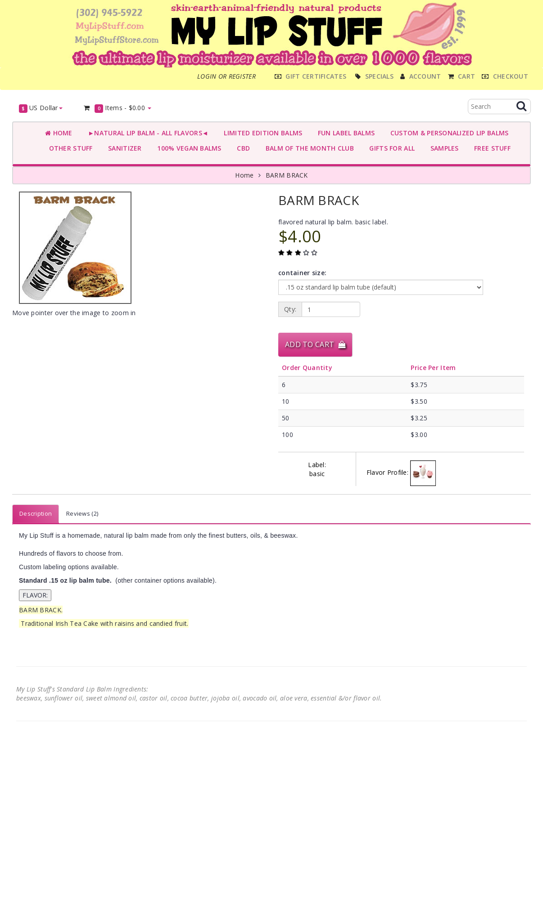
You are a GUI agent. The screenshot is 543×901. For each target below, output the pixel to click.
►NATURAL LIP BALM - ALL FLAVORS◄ (146, 133)
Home (58, 133)
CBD (241, 148)
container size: (302, 272)
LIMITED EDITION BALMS (261, 133)
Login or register (226, 76)
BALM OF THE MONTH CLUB (308, 148)
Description (35, 513)
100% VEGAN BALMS (188, 148)
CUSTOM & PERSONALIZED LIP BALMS (447, 133)
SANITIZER (123, 148)
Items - (117, 108)
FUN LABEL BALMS (344, 133)
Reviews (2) (82, 513)
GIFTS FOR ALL (390, 148)
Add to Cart (315, 344)
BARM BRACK (287, 175)
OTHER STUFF (69, 148)
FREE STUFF (491, 148)
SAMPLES (442, 148)
